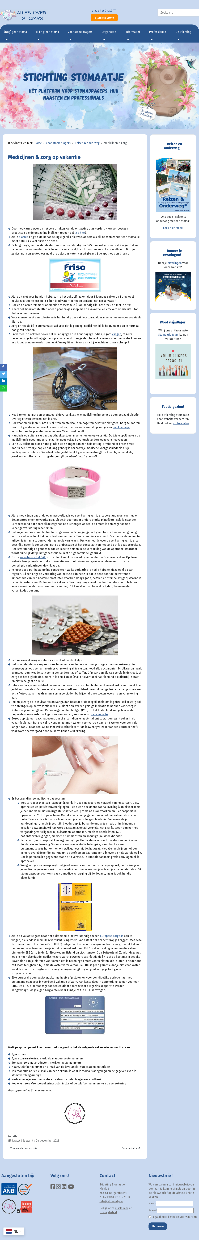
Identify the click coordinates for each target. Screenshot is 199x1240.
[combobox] (178, 12)
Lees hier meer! (173, 228)
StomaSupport (104, 17)
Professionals (158, 32)
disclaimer (121, 1208)
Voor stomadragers (80, 32)
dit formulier (181, 423)
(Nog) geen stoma (15, 32)
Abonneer (157, 1226)
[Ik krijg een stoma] (38, 39)
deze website (99, 714)
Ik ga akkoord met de (173, 1216)
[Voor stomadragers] (70, 39)
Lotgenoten (108, 32)
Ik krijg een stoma (47, 32)
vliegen (116, 334)
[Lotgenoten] (103, 39)
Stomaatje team (168, 334)
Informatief (132, 32)
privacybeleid (108, 1212)
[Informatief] (127, 39)
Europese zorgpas (111, 936)
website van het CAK (33, 557)
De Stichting (183, 32)
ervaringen (174, 263)
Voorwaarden (188, 1216)
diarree (23, 237)
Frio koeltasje (121, 427)
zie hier (80, 232)
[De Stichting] (178, 39)
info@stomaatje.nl (111, 1201)
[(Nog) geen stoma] (6, 39)
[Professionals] (151, 39)
